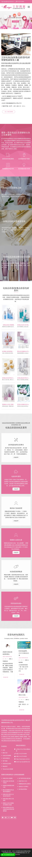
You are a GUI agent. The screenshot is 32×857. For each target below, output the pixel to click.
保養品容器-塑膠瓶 (8, 325)
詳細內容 (5, 677)
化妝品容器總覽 (15, 21)
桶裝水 (6, 832)
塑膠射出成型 (8, 839)
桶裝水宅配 (8, 830)
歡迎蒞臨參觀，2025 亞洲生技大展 (24, 653)
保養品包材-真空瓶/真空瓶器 (23, 325)
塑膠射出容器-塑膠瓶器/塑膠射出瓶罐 (8, 404)
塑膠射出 (7, 835)
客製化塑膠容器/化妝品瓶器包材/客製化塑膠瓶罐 (23, 404)
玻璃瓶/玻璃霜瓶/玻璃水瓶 (8, 351)
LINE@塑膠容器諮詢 (8, 854)
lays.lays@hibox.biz (24, 761)
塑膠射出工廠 (8, 837)
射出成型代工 (8, 842)
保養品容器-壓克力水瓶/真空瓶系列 (8, 378)
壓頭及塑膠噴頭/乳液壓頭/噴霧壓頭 (23, 351)
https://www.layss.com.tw (23, 759)
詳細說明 (16, 457)
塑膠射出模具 (8, 841)
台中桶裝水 (7, 822)
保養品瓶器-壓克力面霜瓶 (23, 378)
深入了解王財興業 (8, 111)
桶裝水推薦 (8, 834)
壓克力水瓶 (22, 695)
